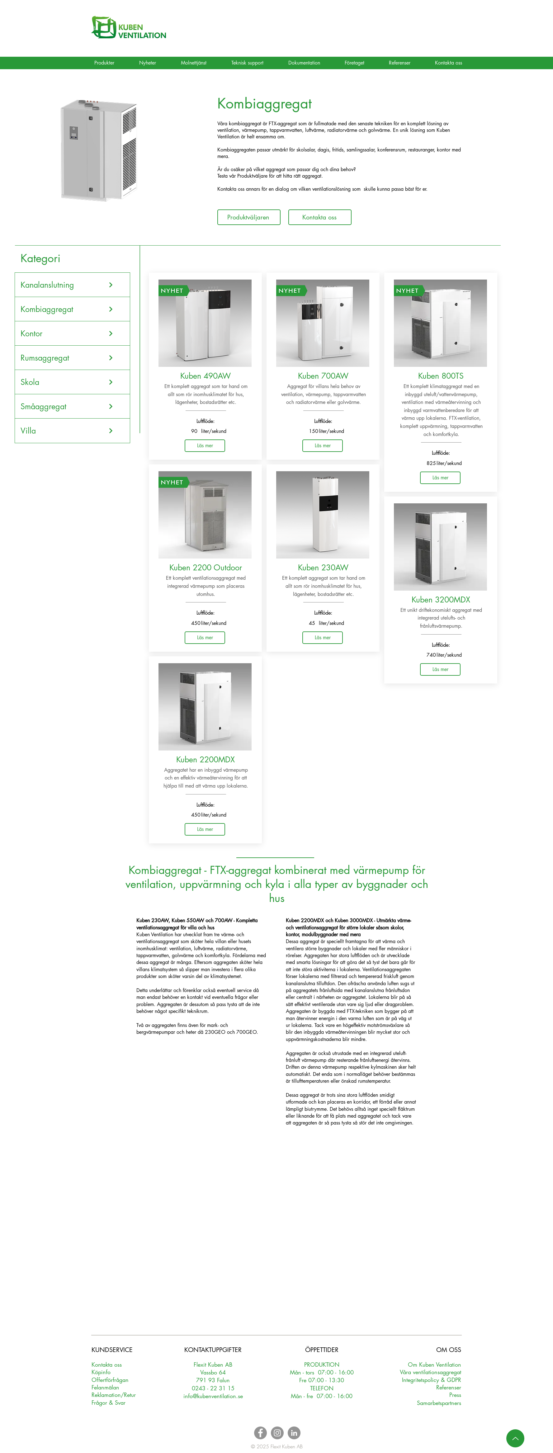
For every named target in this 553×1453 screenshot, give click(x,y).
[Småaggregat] (67, 406)
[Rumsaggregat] (67, 358)
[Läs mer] (205, 445)
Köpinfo (101, 1372)
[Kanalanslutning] (67, 285)
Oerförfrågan (110, 1379)
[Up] (515, 1438)
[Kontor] (67, 333)
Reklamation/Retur (114, 1394)
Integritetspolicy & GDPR (431, 1379)
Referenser (448, 1387)
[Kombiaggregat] (67, 309)
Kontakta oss (107, 1364)
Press (455, 1394)
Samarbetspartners (439, 1403)
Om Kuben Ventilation (434, 1364)
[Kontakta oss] (320, 217)
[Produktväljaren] (249, 217)
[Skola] (67, 382)
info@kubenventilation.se (213, 1396)
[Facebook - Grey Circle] (260, 1433)
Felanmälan (105, 1387)
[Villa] (67, 430)
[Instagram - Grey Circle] (277, 1433)
